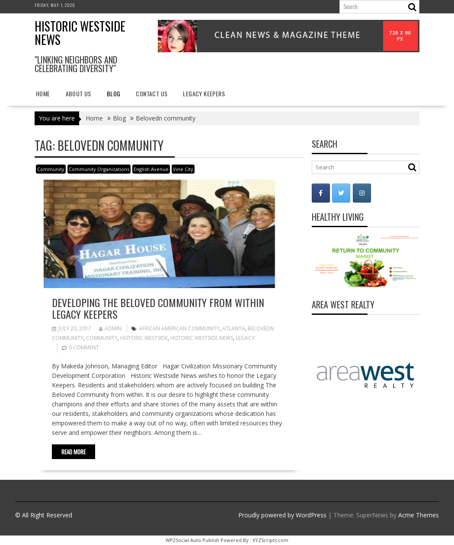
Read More (73, 451)
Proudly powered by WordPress (282, 515)
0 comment (84, 347)
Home (43, 93)
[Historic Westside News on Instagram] (362, 193)
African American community (179, 328)
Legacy (245, 338)
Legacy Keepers (204, 93)
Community (50, 169)
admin (110, 328)
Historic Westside (144, 338)
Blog (114, 93)
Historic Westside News (80, 32)
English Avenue (151, 169)
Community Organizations (99, 169)
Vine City (183, 169)
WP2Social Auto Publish (192, 540)
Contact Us (151, 93)
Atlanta (233, 328)
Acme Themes (418, 515)
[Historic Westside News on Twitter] (341, 193)
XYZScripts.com (270, 540)
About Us (78, 93)
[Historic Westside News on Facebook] (321, 193)
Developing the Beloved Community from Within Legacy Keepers (158, 308)
